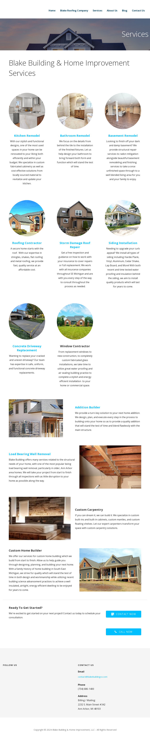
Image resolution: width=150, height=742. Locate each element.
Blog (124, 10)
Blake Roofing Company (74, 10)
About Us (112, 10)
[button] (123, 614)
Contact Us (138, 10)
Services (97, 10)
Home (52, 10)
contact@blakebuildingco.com (92, 676)
